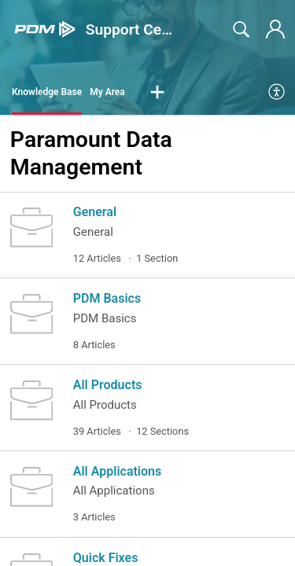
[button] (157, 93)
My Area (107, 91)
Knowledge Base (47, 91)
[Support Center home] (44, 29)
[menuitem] (277, 93)
